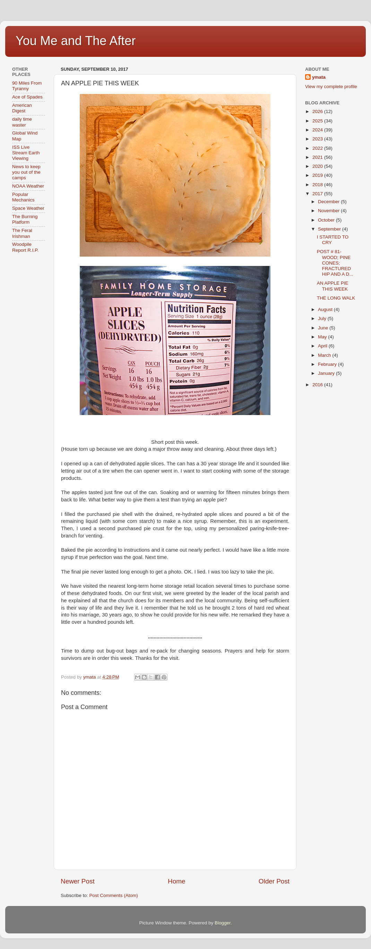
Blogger (223, 922)
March (325, 355)
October (327, 220)
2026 (318, 111)
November (329, 210)
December (329, 201)
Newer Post (78, 881)
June (323, 327)
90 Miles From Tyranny (27, 85)
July (323, 318)
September (330, 229)
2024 (318, 129)
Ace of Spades (27, 97)
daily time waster (22, 122)
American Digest (22, 108)
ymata (319, 77)
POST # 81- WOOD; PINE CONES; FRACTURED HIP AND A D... (335, 263)
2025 (318, 120)
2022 (318, 148)
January (327, 373)
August (326, 309)
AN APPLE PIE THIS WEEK (332, 286)
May (323, 336)
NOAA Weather (28, 186)
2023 (318, 138)
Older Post (274, 881)
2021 (318, 157)
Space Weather (28, 208)
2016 (318, 384)
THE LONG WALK (336, 298)
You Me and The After (76, 41)
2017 (318, 193)
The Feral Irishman (22, 233)
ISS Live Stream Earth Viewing (26, 153)
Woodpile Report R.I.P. (25, 247)
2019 (318, 175)
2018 (318, 184)
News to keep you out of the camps (26, 172)
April (323, 345)
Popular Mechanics (23, 197)
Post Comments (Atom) (113, 895)
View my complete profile (331, 86)
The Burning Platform (25, 219)
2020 (318, 166)
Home (176, 881)
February (328, 364)
